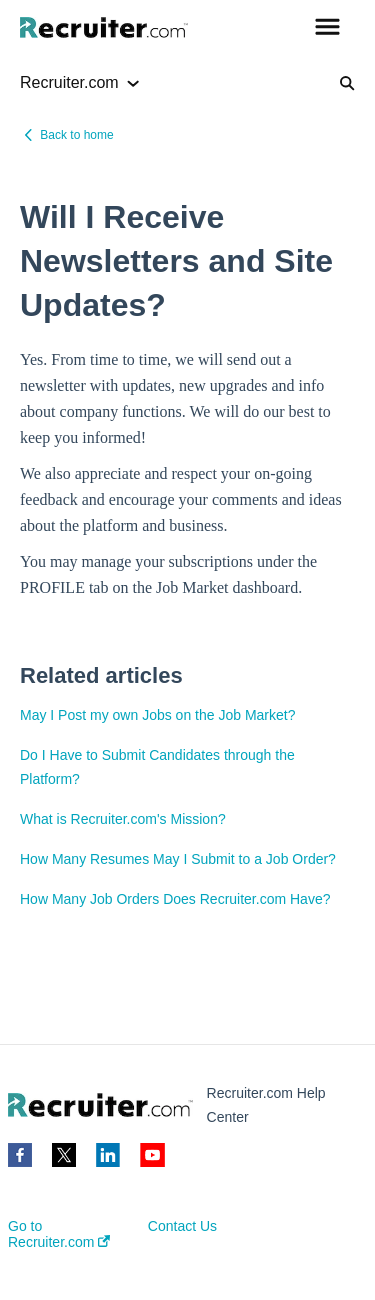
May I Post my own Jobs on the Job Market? (157, 715)
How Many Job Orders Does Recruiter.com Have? (175, 899)
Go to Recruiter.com (59, 1234)
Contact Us (182, 1226)
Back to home (76, 135)
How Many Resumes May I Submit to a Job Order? (178, 859)
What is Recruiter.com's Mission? (123, 819)
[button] (327, 28)
